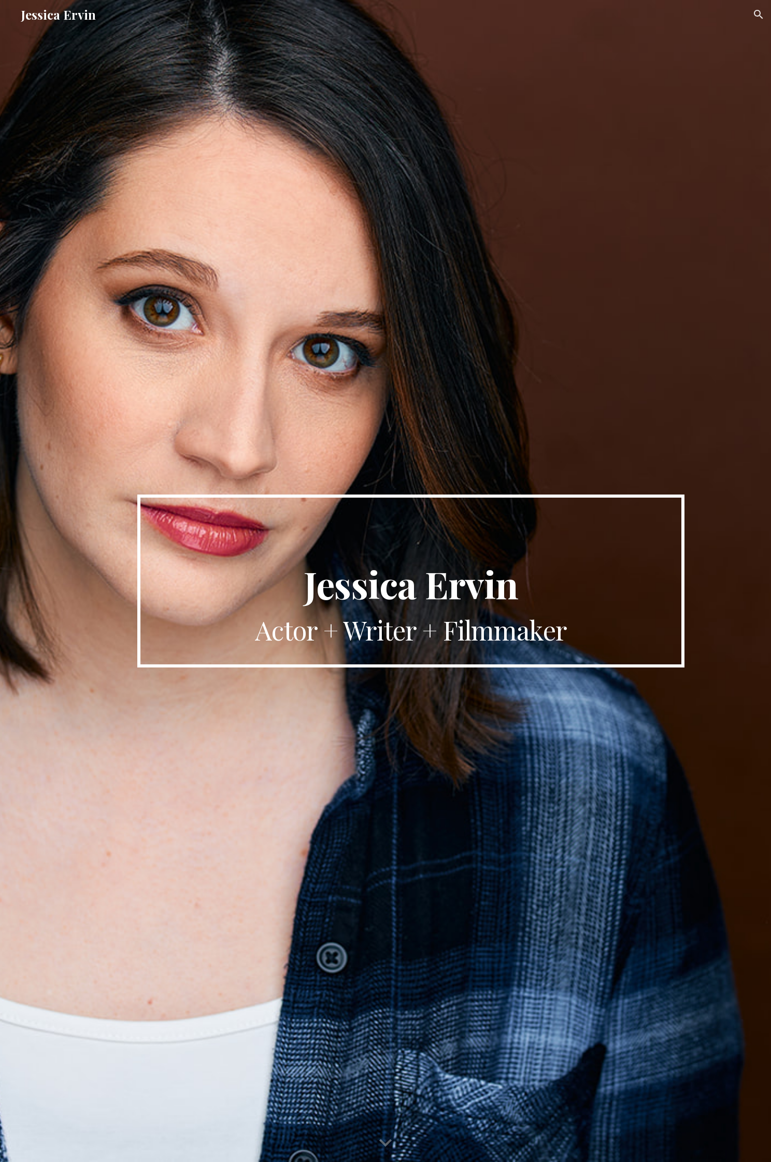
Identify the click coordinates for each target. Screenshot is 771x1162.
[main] (410, 581)
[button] (758, 14)
